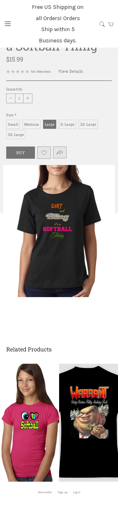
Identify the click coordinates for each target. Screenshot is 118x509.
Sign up (62, 492)
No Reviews (41, 71)
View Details (70, 71)
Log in (76, 492)
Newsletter (45, 492)
